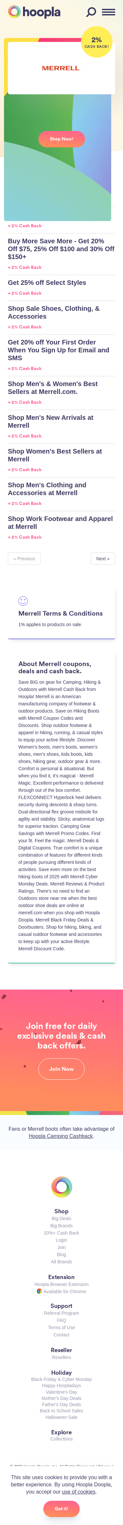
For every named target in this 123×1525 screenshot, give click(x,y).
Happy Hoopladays (61, 1385)
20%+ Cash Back (61, 1233)
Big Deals (62, 1218)
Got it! (61, 1508)
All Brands (61, 1261)
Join (61, 1247)
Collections (61, 1438)
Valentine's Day (61, 1392)
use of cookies (78, 1492)
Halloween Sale (61, 1417)
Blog (61, 1254)
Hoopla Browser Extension (61, 1284)
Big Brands (61, 1225)
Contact (61, 1334)
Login (61, 1240)
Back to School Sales (61, 1410)
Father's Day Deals (61, 1404)
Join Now (61, 1068)
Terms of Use (61, 1327)
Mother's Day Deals (62, 1398)
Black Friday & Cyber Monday (61, 1379)
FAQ (61, 1320)
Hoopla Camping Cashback (61, 1136)
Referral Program (61, 1313)
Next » (103, 558)
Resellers (61, 1357)
